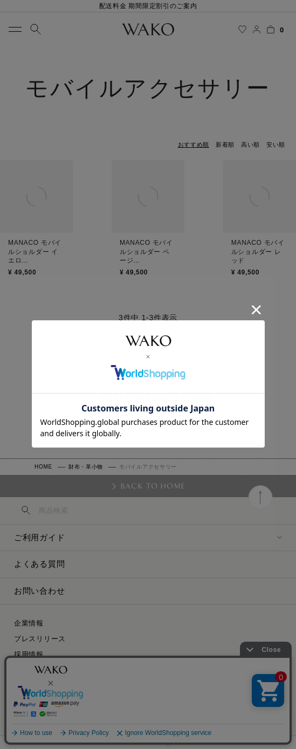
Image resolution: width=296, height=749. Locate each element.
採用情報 (29, 654)
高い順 (250, 144)
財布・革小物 (85, 467)
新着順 (225, 144)
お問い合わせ (39, 590)
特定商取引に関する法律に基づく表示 (77, 670)
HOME (43, 467)
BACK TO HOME (152, 486)
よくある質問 (39, 563)
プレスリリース (40, 639)
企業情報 (29, 623)
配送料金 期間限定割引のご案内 (148, 6)
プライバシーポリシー (51, 686)
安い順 (275, 144)
